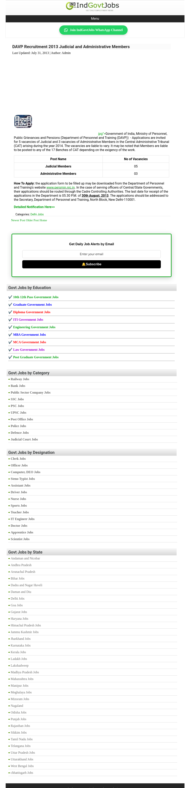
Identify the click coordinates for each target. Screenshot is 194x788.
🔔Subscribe (91, 264)
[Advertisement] (91, 82)
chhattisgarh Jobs (22, 772)
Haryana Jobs (19, 618)
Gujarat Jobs (19, 612)
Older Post (32, 220)
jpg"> (69, 134)
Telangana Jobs (21, 746)
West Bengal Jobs (22, 766)
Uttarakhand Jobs (22, 759)
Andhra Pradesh (21, 565)
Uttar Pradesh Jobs (23, 752)
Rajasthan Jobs (20, 726)
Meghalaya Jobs (21, 692)
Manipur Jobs (20, 685)
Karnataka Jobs (21, 645)
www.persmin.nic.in (61, 187)
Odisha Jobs (19, 712)
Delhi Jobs (37, 214)
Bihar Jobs (17, 578)
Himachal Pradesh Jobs (26, 625)
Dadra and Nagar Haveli (26, 585)
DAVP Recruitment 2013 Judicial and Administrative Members (71, 46)
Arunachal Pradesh (23, 571)
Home (43, 220)
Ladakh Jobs (19, 659)
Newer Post (18, 220)
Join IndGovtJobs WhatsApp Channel (93, 30)
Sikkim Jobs (19, 732)
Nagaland (17, 705)
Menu (95, 19)
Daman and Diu (21, 592)
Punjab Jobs (18, 719)
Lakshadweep (20, 665)
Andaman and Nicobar (25, 558)
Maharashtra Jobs (22, 679)
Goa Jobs (17, 605)
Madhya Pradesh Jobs (25, 672)
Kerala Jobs (18, 652)
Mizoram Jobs (20, 699)
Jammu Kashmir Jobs (25, 632)
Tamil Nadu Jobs (22, 739)
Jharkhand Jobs (21, 638)
